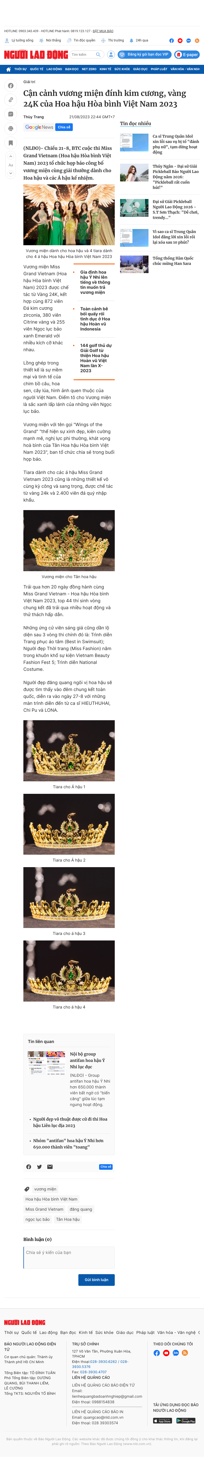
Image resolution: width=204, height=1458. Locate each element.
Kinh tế (105, 69)
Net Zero (89, 69)
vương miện (45, 1189)
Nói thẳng (50, 40)
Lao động (54, 69)
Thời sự (20, 69)
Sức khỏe (122, 69)
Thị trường (112, 40)
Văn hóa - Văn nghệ (186, 69)
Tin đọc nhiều (135, 123)
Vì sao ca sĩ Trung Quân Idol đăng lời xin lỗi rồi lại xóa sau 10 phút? (174, 237)
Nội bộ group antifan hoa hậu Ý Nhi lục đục (87, 1061)
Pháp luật (159, 69)
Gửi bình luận (96, 1280)
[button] (10, 156)
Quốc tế (36, 69)
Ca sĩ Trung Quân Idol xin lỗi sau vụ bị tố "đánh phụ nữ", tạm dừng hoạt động (176, 144)
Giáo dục (140, 69)
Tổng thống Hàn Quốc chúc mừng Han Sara (173, 261)
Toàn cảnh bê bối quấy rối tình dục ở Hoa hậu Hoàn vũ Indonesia (95, 319)
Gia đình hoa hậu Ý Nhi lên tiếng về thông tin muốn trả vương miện (95, 282)
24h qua (138, 40)
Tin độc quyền (80, 40)
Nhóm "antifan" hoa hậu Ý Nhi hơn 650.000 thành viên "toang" (68, 1144)
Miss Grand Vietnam (44, 1209)
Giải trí (29, 82)
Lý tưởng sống (18, 40)
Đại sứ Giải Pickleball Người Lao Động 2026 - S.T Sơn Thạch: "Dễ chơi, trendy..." (176, 209)
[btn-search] (98, 54)
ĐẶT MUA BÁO (103, 31)
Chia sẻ (64, 127)
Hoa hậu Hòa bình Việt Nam (51, 1199)
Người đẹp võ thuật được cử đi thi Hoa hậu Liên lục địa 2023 (70, 1122)
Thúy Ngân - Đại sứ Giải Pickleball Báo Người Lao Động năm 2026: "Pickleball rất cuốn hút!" (176, 177)
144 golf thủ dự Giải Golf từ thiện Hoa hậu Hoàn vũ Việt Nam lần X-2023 (96, 358)
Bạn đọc (72, 69)
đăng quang (81, 1209)
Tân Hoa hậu (68, 1219)
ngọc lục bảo (38, 1219)
